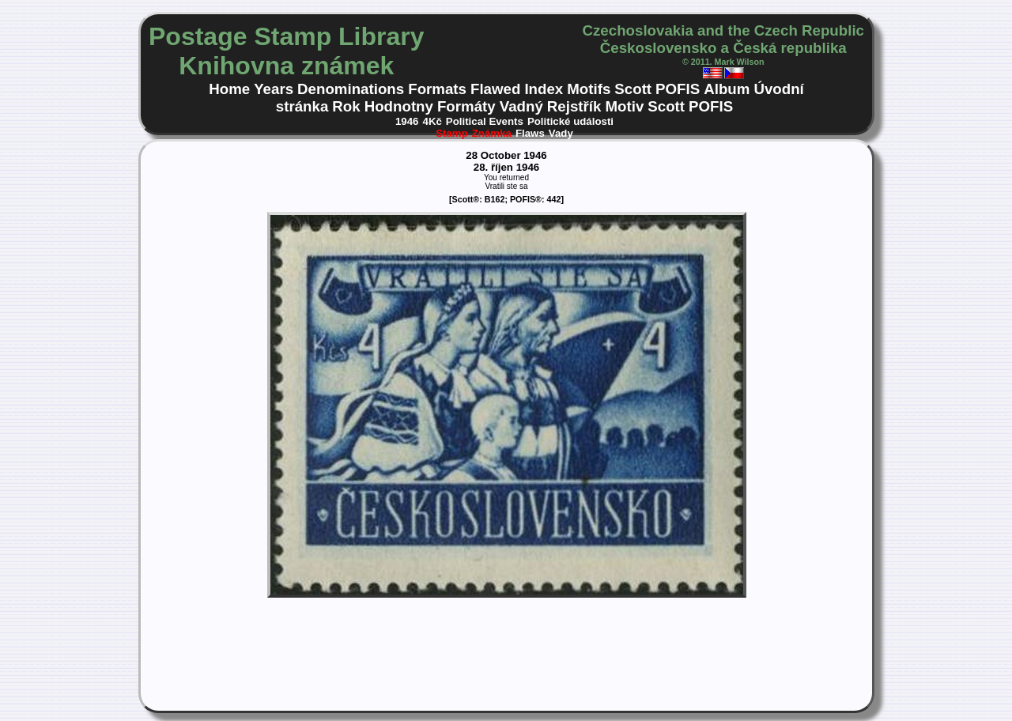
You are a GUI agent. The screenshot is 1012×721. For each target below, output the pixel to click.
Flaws (530, 133)
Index (543, 89)
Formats (437, 89)
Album (727, 89)
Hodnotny (398, 106)
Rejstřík (574, 106)
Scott (632, 89)
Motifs (588, 89)
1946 (407, 121)
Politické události (570, 121)
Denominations (350, 89)
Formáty (466, 106)
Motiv (624, 106)
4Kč (432, 121)
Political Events (484, 121)
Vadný (521, 106)
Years (273, 89)
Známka (492, 133)
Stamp (452, 133)
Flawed (495, 89)
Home (229, 89)
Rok (346, 106)
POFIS (677, 89)
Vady (561, 133)
